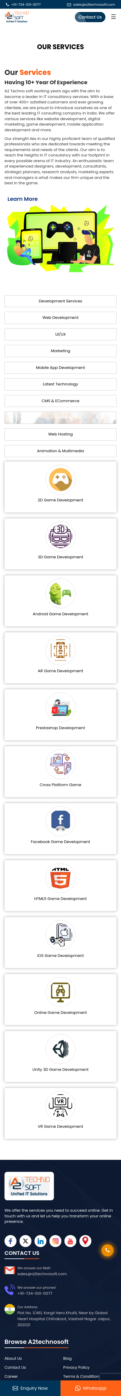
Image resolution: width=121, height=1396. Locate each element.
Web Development (60, 317)
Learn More (22, 199)
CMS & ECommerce (60, 401)
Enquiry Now (30, 1388)
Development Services (60, 301)
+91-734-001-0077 (26, 4)
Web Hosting (60, 434)
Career (11, 1376)
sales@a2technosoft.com (94, 4)
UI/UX (60, 334)
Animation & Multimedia (60, 451)
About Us (13, 1358)
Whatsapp (90, 1388)
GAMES (60, 417)
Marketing (60, 351)
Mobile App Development (60, 367)
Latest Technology (60, 384)
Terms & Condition (81, 1376)
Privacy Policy (76, 1367)
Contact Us (90, 17)
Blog (67, 1358)
